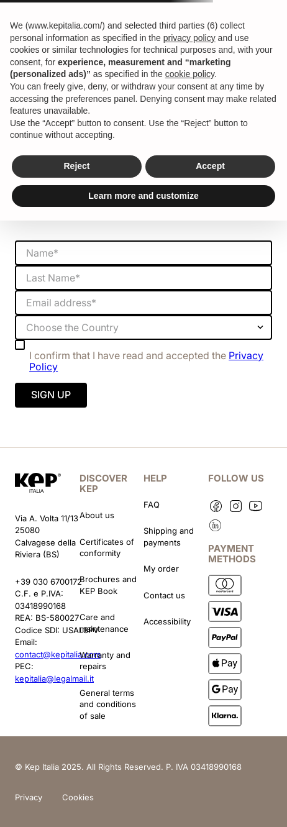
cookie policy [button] (189, 74)
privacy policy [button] (189, 38)
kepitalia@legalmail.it (54, 678)
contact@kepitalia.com (58, 654)
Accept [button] (210, 166)
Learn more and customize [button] (143, 196)
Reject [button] (76, 166)
